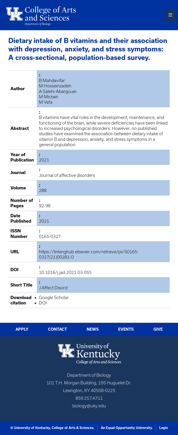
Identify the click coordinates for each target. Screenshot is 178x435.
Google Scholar (54, 297)
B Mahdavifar (52, 80)
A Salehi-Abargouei (57, 91)
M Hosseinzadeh (55, 85)
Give (158, 329)
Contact (57, 329)
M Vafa (45, 102)
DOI (43, 302)
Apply (22, 329)
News (93, 329)
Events (126, 329)
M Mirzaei (48, 96)
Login (163, 428)
